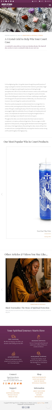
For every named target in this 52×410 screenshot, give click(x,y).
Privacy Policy (13, 395)
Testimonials (39, 397)
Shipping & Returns (13, 393)
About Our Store (39, 391)
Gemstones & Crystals (30, 35)
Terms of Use (12, 397)
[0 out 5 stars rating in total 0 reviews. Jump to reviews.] (48, 234)
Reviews (39, 395)
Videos (40, 35)
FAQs (12, 391)
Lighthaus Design (40, 403)
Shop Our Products (39, 377)
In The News (39, 393)
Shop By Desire (39, 381)
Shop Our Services (39, 379)
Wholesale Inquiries (39, 383)
